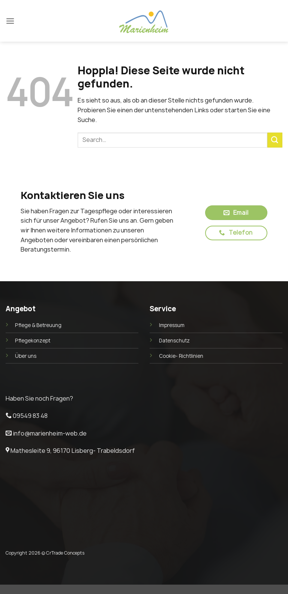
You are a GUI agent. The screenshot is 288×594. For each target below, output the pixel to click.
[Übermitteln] (274, 140)
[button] (10, 21)
